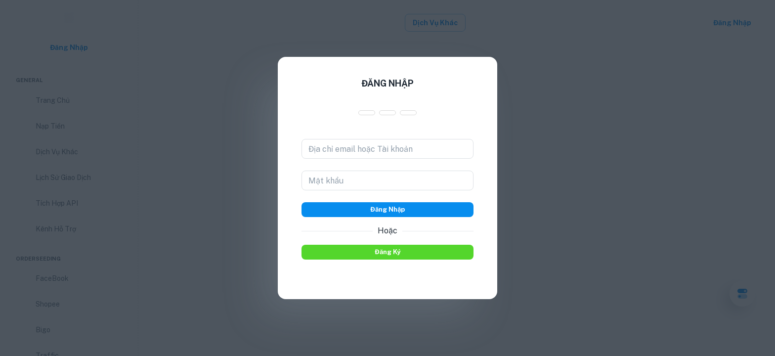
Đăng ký (387, 252)
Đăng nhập (387, 209)
